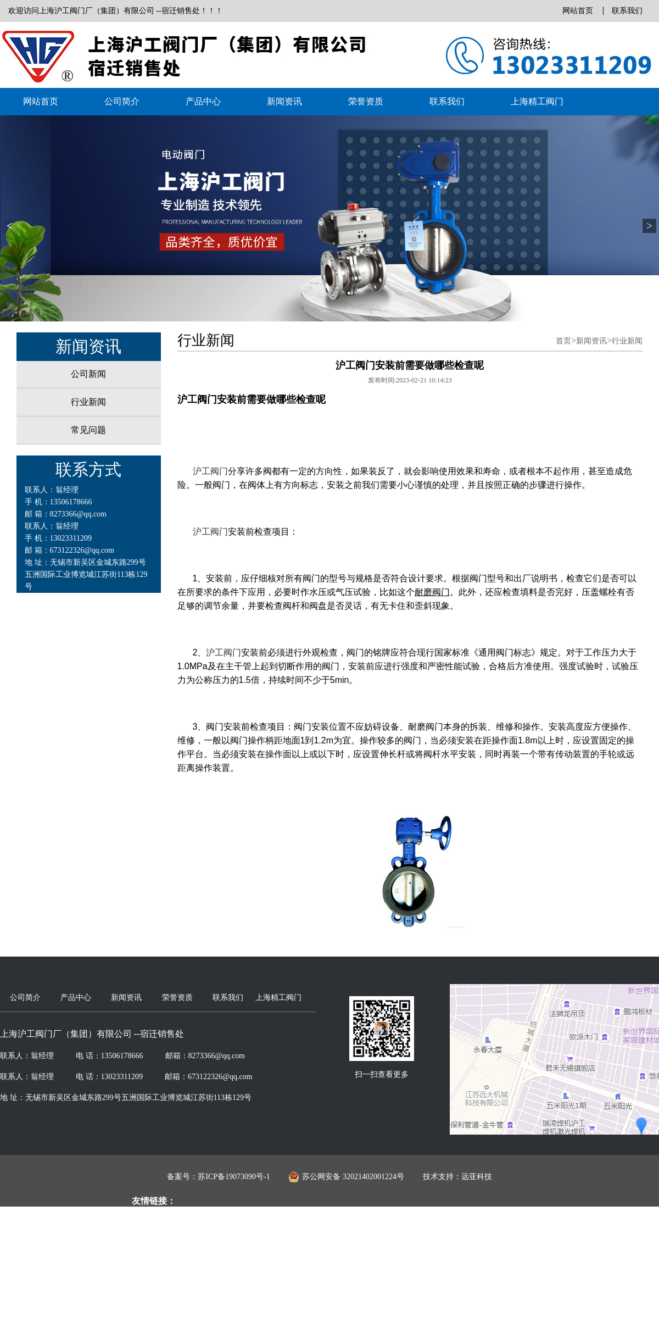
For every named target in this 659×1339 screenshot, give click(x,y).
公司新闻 (88, 374)
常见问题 (88, 430)
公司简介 (121, 101)
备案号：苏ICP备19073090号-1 (218, 1177)
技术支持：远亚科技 (457, 1177)
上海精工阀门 (537, 101)
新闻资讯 (284, 101)
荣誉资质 (365, 101)
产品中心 (203, 101)
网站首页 (577, 11)
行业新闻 (88, 402)
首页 (563, 341)
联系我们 (627, 11)
